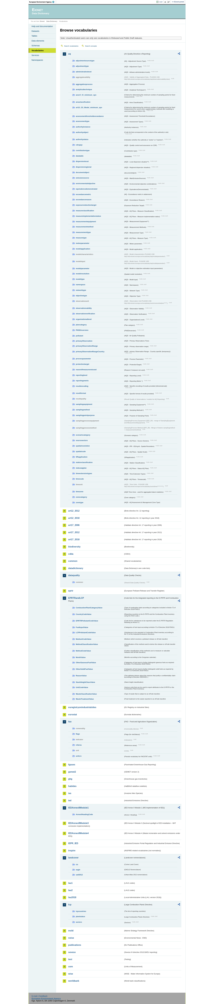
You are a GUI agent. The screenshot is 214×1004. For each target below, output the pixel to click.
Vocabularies (38, 50)
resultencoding (82, 386)
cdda (70, 554)
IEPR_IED (73, 843)
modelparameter (82, 268)
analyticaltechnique (84, 89)
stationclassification (84, 462)
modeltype (80, 279)
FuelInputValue (82, 627)
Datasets (35, 31)
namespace (80, 285)
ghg (70, 779)
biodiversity (74, 547)
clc (77, 864)
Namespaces (37, 60)
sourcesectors (82, 440)
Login (161, 2)
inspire (71, 850)
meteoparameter (82, 243)
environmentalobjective (85, 183)
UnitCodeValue (82, 687)
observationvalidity (84, 308)
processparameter (83, 359)
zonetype (79, 502)
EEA (42, 2)
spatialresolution (83, 446)
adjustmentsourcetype (85, 61)
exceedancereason (83, 200)
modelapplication (83, 249)
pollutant (79, 336)
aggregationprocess (84, 84)
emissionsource (82, 178)
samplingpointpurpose (85, 415)
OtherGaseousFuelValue (86, 663)
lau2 (70, 890)
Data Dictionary (51, 21)
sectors (79, 922)
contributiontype (83, 150)
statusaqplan (81, 468)
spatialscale (81, 451)
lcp (69, 904)
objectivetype (81, 296)
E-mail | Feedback (39, 996)
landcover (73, 857)
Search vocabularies (71, 46)
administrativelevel (83, 72)
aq (69, 54)
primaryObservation (84, 341)
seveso (72, 952)
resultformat (81, 393)
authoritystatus (82, 139)
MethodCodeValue (83, 651)
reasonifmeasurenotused (86, 370)
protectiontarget (82, 364)
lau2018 (72, 897)
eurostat (72, 714)
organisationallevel (84, 319)
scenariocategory (83, 435)
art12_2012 (74, 511)
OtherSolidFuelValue (84, 669)
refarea (79, 745)
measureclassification (85, 211)
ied (69, 800)
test (70, 959)
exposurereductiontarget (86, 205)
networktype (81, 290)
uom (70, 966)
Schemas (36, 45)
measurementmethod (84, 227)
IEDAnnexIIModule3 (78, 823)
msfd (70, 930)
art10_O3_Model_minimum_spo (89, 107)
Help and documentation (42, 26)
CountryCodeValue (83, 614)
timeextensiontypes (84, 473)
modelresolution (82, 274)
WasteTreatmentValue (85, 699)
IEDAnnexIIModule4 (78, 833)
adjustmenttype (82, 66)
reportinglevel (81, 375)
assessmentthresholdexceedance (90, 116)
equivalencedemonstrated (86, 189)
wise (70, 974)
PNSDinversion (82, 330)
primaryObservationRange (87, 346)
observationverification (85, 314)
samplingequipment (84, 404)
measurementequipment (86, 222)
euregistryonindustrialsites (82, 707)
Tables (34, 36)
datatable (79, 156)
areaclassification (83, 102)
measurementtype (83, 232)
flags (78, 734)
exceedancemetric (83, 194)
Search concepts (91, 46)
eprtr (70, 591)
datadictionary (75, 568)
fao (70, 721)
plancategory (81, 325)
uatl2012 (79, 875)
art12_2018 (74, 518)
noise (71, 938)
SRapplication (81, 457)
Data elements (38, 41)
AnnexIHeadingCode (84, 814)
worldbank (73, 981)
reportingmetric (82, 381)
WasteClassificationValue (86, 694)
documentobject (82, 172)
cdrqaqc (79, 145)
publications (74, 945)
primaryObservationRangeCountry (90, 352)
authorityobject (82, 132)
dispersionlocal (82, 161)
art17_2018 (74, 539)
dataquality (74, 575)
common (72, 561)
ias (69, 793)
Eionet (42, 21)
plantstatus (80, 916)
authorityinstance (83, 127)
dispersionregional (83, 167)
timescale (80, 479)
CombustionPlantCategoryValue (89, 608)
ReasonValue (81, 676)
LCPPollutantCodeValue (86, 632)
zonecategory (81, 497)
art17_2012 (74, 532)
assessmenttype (82, 121)
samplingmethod (83, 410)
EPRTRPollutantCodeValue (87, 621)
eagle (78, 870)
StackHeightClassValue (85, 682)
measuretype (81, 238)
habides (72, 786)
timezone (79, 492)
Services (35, 55)
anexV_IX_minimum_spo (86, 95)
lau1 (70, 883)
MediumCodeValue (83, 639)
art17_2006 (74, 525)
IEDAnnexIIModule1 (78, 808)
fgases (71, 764)
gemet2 (72, 772)
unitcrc (79, 756)
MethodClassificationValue (87, 644)
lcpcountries (81, 911)
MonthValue (81, 657)
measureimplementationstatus (88, 216)
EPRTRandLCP (76, 598)
